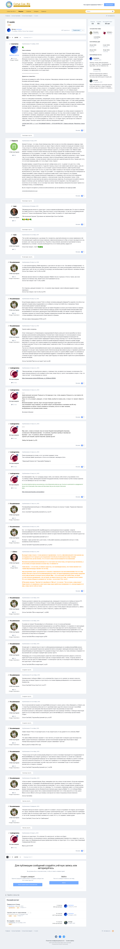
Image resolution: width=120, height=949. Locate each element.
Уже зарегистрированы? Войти (92, 4)
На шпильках (97, 32)
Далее (16, 37)
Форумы (20, 12)
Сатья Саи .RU (11, 11)
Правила (43, 11)
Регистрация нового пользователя (27, 884)
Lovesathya (97, 37)
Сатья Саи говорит (27, 31)
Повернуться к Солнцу (13, 904)
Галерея (36, 11)
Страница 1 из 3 (28, 37)
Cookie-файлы (70, 940)
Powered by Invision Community (60, 944)
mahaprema (110, 32)
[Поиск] (94, 11)
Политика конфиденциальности (55, 940)
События (28, 11)
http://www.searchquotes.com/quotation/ (33, 492)
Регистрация (109, 4)
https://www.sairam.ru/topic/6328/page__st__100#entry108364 (39, 378)
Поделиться (66, 30)
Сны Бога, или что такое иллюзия (16, 912)
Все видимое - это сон (13, 921)
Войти (64, 882)
